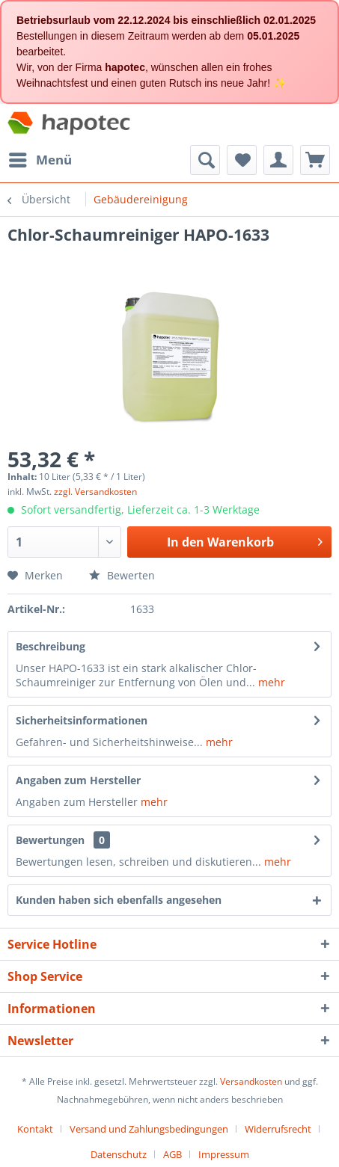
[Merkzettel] (242, 160)
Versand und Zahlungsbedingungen (149, 1129)
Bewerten (122, 575)
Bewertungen (50, 840)
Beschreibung (50, 646)
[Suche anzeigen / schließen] (205, 160)
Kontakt (35, 1129)
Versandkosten (251, 1081)
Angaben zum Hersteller (78, 780)
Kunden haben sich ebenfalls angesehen (119, 900)
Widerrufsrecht (278, 1129)
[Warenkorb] (315, 160)
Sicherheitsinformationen (81, 720)
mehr (270, 682)
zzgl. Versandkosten (95, 491)
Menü (40, 158)
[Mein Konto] (278, 160)
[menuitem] (39, 160)
